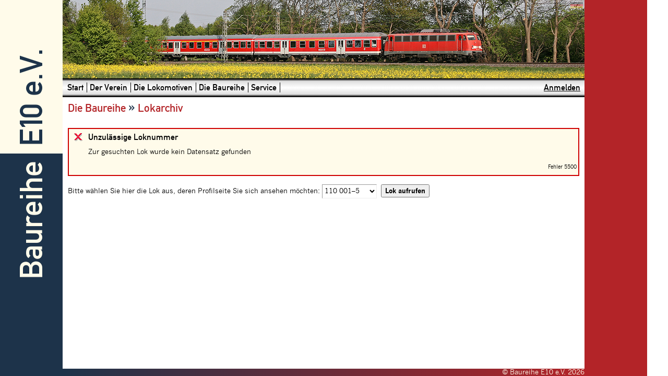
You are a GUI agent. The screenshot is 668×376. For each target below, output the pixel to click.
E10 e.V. (31, 97)
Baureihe (31, 220)
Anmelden (562, 87)
